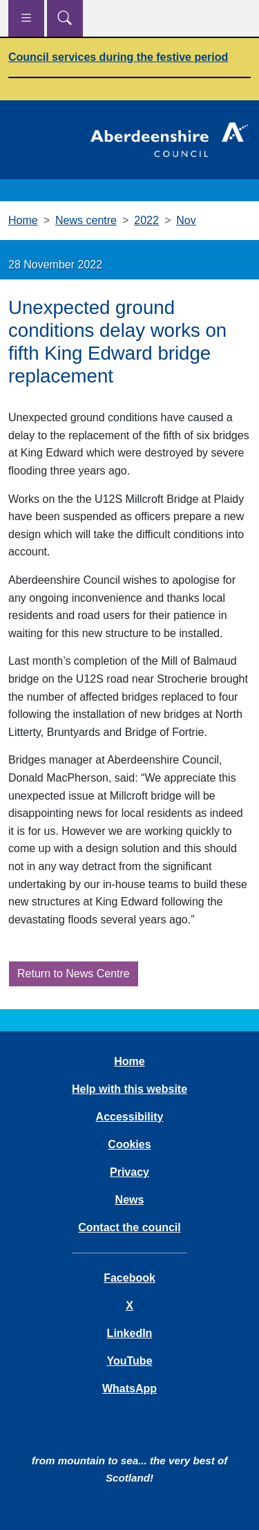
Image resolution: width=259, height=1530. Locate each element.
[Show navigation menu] (26, 18)
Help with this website (129, 1089)
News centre (86, 220)
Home (23, 220)
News (129, 1200)
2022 (146, 220)
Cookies (129, 1144)
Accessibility (130, 1117)
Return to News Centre (73, 973)
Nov (185, 220)
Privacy (129, 1172)
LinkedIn (130, 1333)
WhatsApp (129, 1388)
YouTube (129, 1361)
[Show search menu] (65, 18)
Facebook (129, 1278)
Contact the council (129, 1227)
